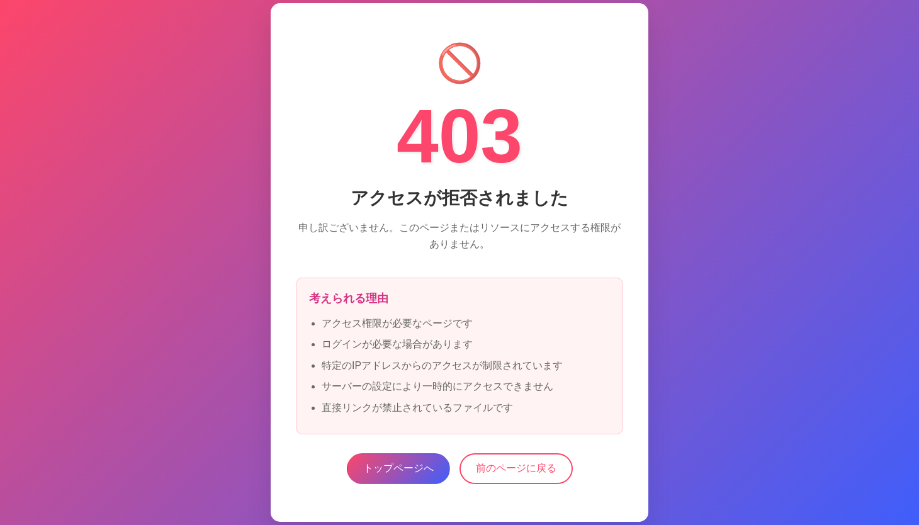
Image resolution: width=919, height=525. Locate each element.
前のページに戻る (516, 468)
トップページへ (398, 468)
